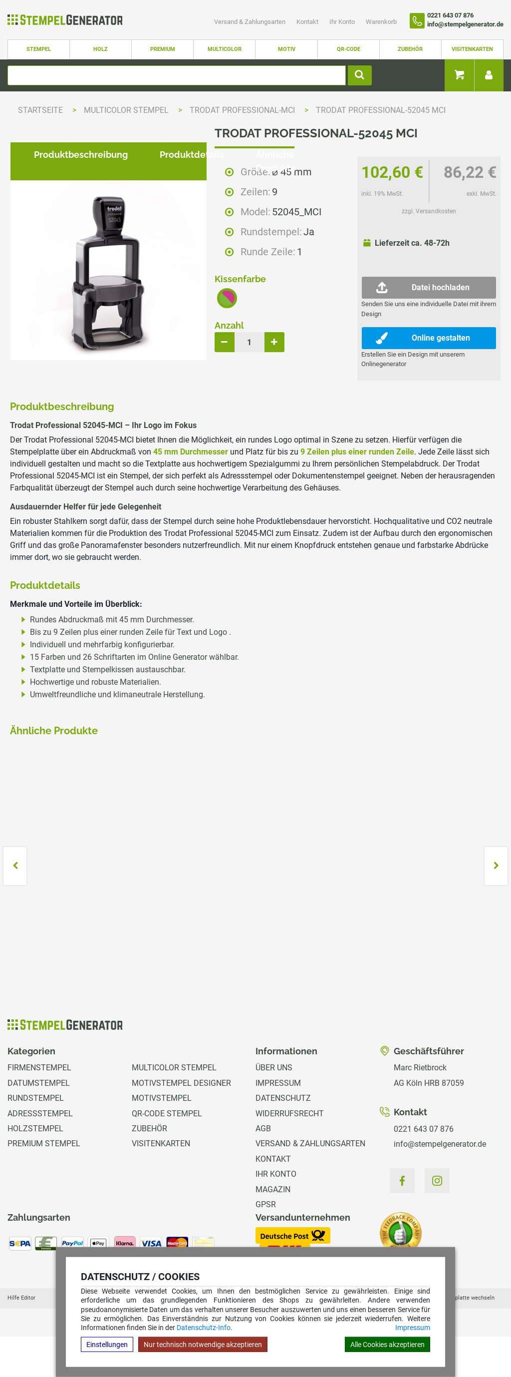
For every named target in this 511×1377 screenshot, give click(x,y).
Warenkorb (381, 21)
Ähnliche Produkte (288, 413)
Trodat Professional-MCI (243, 110)
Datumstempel (38, 1123)
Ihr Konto (342, 21)
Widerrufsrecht (290, 1154)
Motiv (286, 49)
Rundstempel (35, 1139)
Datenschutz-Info (204, 1328)
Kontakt (308, 21)
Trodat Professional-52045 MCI (381, 110)
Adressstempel (40, 1154)
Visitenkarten (472, 49)
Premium (162, 49)
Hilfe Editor (21, 1338)
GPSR (266, 1245)
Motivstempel (162, 1139)
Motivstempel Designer (181, 1123)
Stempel (38, 49)
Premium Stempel (43, 1184)
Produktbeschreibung (73, 413)
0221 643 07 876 (424, 1169)
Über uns (274, 1108)
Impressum (412, 1328)
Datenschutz (283, 1139)
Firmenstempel (39, 1108)
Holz (100, 49)
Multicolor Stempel (127, 110)
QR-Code (348, 49)
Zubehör (410, 49)
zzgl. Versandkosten (429, 211)
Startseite (40, 110)
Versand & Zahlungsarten (250, 21)
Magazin (273, 1230)
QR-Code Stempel (167, 1154)
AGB (263, 1169)
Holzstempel (35, 1169)
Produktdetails (184, 413)
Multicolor (225, 49)
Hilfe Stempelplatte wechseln (458, 1338)
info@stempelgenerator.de (440, 1185)
